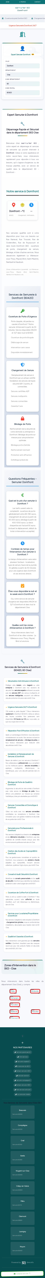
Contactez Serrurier (22, 1273)
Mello (13, 991)
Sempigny (15, 998)
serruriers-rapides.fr (22, 1061)
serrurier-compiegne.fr (22, 1080)
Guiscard (14, 1018)
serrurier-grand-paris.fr (23, 1052)
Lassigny (22, 1232)
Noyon (22, 1247)
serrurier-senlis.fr (22, 1075)
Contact (37, 2)
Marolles (35, 1011)
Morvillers (15, 1005)
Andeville (35, 991)
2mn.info (27, 1262)
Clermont (22, 1216)
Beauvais (22, 1110)
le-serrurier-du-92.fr (22, 1066)
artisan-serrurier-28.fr (22, 1071)
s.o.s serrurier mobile (22, 1094)
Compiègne (22, 1125)
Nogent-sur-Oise (22, 1171)
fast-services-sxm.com (23, 1089)
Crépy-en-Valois (22, 1186)
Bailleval (14, 1011)
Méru (22, 1201)
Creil (22, 1141)
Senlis (22, 1156)
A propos (22, 2)
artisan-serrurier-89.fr (22, 1085)
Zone (7, 2)
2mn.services (22, 1057)
